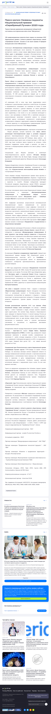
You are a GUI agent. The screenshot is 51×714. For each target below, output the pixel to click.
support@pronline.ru (9, 700)
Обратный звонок (42, 610)
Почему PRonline (7, 690)
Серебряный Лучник (11, 490)
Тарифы (34, 690)
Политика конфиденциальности (8, 704)
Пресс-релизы (11, 7)
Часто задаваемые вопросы (10, 610)
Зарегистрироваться (25, 598)
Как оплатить (42, 690)
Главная (4, 7)
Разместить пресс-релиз (25, 580)
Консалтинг (27, 690)
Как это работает (18, 690)
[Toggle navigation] (48, 2)
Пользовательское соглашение (8, 706)
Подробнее (25, 578)
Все (44, 500)
